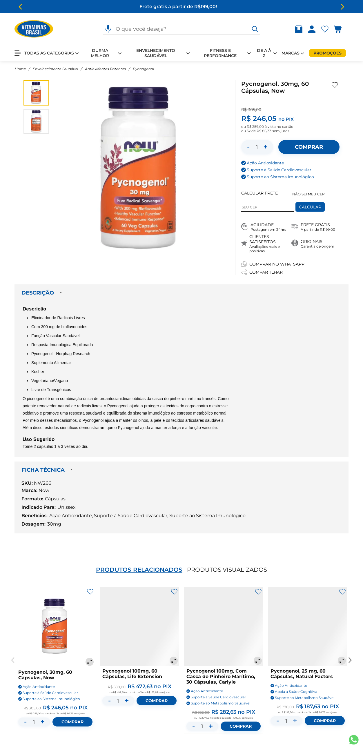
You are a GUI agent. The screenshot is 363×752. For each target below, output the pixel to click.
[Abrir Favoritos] (324, 29)
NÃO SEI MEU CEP (308, 194)
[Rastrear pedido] (300, 29)
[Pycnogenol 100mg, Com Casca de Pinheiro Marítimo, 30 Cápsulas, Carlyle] (223, 626)
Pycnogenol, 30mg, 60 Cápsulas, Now (45, 674)
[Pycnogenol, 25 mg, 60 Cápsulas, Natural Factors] (307, 626)
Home (20, 69)
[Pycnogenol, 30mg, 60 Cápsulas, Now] (55, 627)
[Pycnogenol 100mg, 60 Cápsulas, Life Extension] (139, 626)
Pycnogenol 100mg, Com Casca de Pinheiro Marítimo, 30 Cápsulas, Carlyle (220, 676)
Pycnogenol (143, 69)
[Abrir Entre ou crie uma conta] (311, 29)
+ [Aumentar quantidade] (266, 147)
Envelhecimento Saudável (55, 69)
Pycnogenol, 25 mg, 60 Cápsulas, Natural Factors (302, 673)
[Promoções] (327, 53)
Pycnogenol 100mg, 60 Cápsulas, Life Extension (132, 673)
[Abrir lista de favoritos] (326, 29)
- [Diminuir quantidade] (248, 147)
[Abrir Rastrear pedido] (298, 29)
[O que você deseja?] (255, 29)
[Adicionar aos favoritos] (335, 85)
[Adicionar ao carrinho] (308, 147)
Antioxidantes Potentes (105, 69)
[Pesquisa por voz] (108, 29)
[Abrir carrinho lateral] (341, 29)
